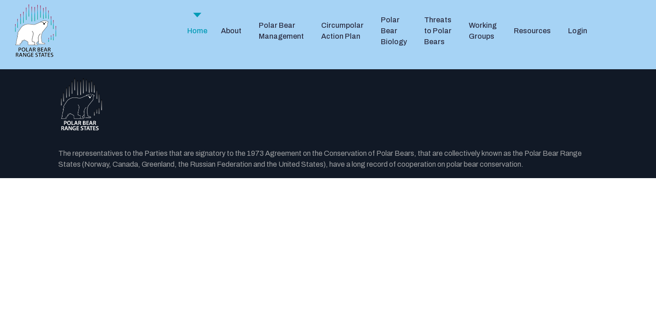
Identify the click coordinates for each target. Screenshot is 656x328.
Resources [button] (532, 31)
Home (197, 31)
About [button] (231, 31)
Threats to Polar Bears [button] (437, 31)
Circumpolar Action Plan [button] (342, 30)
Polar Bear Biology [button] (394, 31)
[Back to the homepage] (328, 104)
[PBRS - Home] (35, 31)
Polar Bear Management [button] (281, 30)
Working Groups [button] (483, 30)
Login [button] (577, 31)
